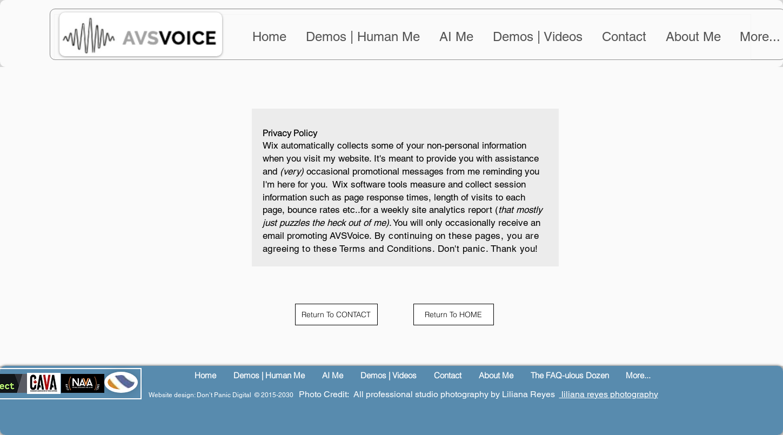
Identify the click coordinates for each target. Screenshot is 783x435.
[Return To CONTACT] (336, 314)
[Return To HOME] (453, 314)
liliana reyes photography (608, 394)
